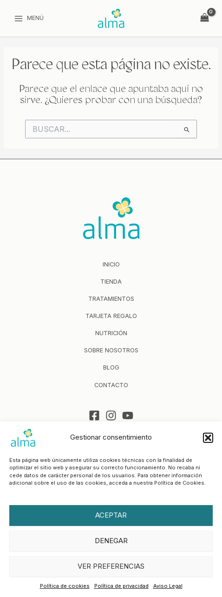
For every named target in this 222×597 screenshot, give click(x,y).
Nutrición (111, 333)
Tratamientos (111, 298)
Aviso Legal (168, 586)
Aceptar (111, 515)
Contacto (111, 385)
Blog (111, 367)
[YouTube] (127, 415)
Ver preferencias (111, 566)
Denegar (111, 540)
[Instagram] (111, 415)
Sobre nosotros (111, 350)
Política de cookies (65, 586)
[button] (208, 437)
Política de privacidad (121, 586)
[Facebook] (94, 415)
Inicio (111, 264)
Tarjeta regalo (111, 315)
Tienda (111, 281)
